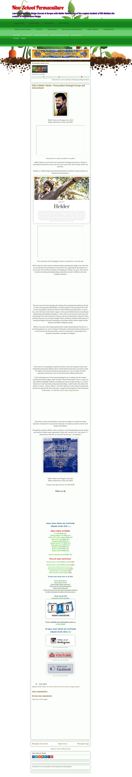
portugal (71, 686)
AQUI (71, 120)
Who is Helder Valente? (60, 582)
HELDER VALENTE (76, 35)
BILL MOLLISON (27, 35)
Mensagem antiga (83, 744)
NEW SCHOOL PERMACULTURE (60, 35)
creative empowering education (69, 390)
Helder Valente (92, 29)
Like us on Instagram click (59, 647)
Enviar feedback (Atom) (63, 749)
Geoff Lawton (34, 23)
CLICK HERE (60, 624)
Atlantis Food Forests (23, 29)
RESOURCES (17, 35)
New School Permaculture (37, 7)
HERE (71, 122)
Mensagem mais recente (40, 744)
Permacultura (57, 686)
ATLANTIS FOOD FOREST (41, 35)
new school (50, 686)
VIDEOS (23, 38)
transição (77, 686)
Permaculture (65, 686)
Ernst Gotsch (64, 23)
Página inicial (62, 744)
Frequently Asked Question (60, 598)
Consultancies (108, 29)
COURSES (16, 38)
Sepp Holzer (19, 23)
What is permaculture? (60, 580)
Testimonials (52, 29)
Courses (39, 29)
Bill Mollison (48, 23)
